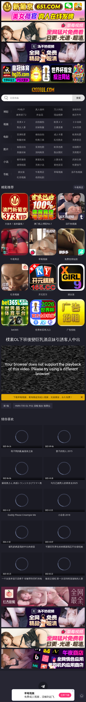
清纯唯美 (39, 152)
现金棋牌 (58, 114)
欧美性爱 (76, 134)
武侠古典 (76, 159)
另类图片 (76, 152)
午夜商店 (39, 171)
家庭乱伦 (39, 159)
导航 (5, 174)
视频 (5, 124)
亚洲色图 (39, 146)
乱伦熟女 (58, 139)
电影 (5, 136)
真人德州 (39, 109)
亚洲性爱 (21, 134)
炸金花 (39, 114)
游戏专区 (76, 109)
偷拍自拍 (39, 134)
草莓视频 (58, 171)
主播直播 (58, 127)
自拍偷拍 (39, 121)
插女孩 (21, 171)
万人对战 (58, 109)
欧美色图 (58, 146)
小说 (5, 161)
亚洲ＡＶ (21, 121)
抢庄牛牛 (76, 114)
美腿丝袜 (21, 152)
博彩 (5, 111)
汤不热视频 (76, 171)
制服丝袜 (21, 139)
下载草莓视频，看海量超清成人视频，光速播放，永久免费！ (48, 397)
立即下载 (65, 695)
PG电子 (21, 109)
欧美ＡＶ (58, 121)
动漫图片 (76, 146)
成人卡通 (58, 134)
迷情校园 (21, 164)
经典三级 (39, 139)
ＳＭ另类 (76, 127)
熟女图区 (58, 152)
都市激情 (21, 159)
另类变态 (76, 139)
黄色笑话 (58, 164)
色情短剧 (39, 177)
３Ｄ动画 (76, 121)
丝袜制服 (39, 127)
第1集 (6, 405)
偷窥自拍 (21, 146)
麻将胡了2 (21, 114)
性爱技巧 (76, 164)
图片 (5, 149)
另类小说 (39, 164)
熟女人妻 (21, 127)
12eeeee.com (42, 90)
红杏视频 (21, 177)
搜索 (78, 97)
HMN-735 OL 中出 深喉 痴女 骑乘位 (32, 405)
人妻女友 (58, 159)
